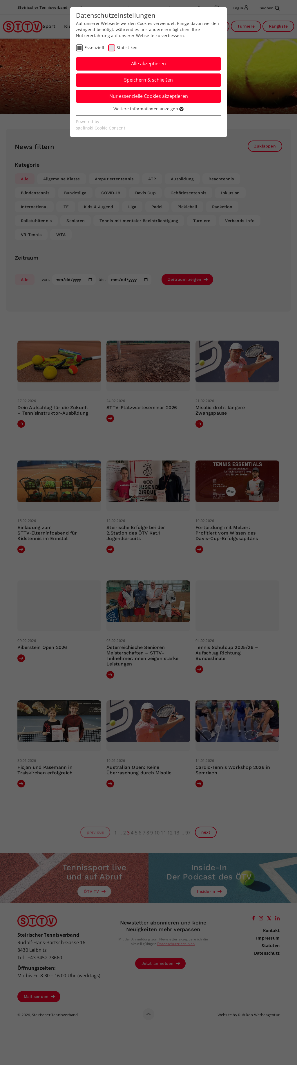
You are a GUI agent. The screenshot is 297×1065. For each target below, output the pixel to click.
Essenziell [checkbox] (94, 47)
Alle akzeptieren (148, 63)
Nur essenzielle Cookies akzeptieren (148, 96)
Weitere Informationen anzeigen (148, 108)
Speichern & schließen (148, 80)
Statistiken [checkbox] (127, 47)
